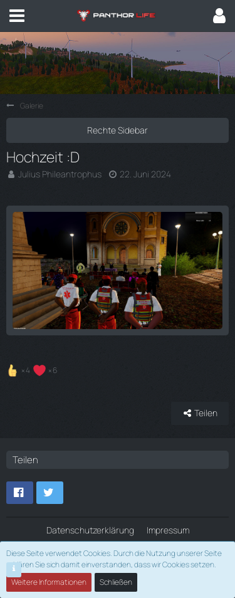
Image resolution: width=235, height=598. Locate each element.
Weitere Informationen (48, 582)
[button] (17, 16)
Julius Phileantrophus (60, 174)
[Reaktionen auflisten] (33, 368)
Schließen (116, 582)
